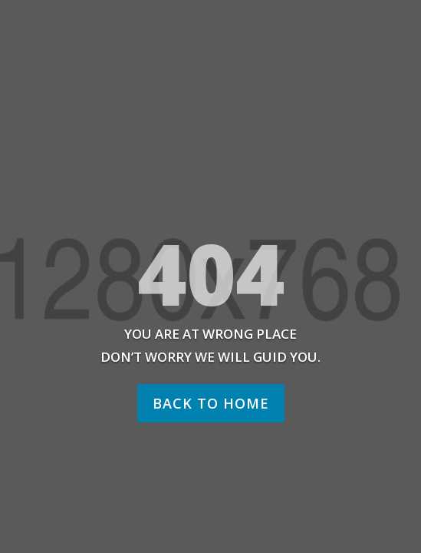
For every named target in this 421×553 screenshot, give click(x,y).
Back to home (211, 403)
